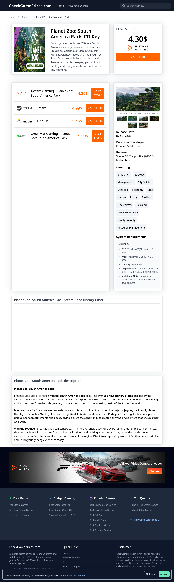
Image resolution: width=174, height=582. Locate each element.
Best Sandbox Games (100, 525)
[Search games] (140, 6)
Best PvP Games (98, 514)
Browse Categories (72, 566)
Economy (137, 189)
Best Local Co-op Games (102, 509)
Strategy (140, 174)
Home (60, 5)
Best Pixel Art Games (100, 530)
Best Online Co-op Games (103, 504)
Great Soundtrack (128, 212)
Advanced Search (78, 5)
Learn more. (79, 575)
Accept (164, 574)
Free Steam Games (18, 504)
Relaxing (141, 205)
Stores (66, 562)
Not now (150, 574)
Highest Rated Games (141, 509)
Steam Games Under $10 (62, 514)
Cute (150, 189)
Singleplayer (125, 205)
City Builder (144, 182)
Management (125, 182)
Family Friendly (126, 220)
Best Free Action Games (21, 509)
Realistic (146, 197)
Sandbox (123, 189)
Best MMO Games (99, 520)
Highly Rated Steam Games (144, 504)
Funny (133, 197)
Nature (122, 197)
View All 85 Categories (145, 519)
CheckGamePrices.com (30, 5)
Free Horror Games (19, 514)
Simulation (124, 174)
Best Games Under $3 (60, 509)
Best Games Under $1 (60, 504)
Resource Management (131, 227)
